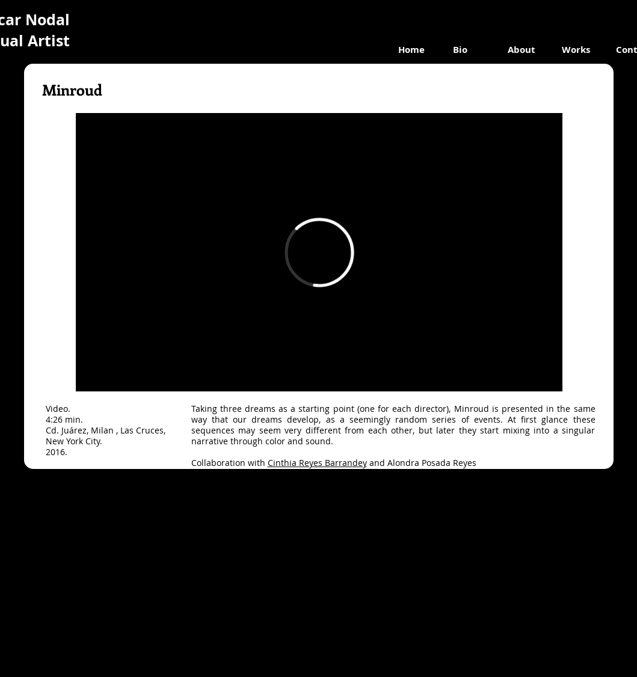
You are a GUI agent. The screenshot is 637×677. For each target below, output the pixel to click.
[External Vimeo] (319, 252)
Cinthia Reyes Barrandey (317, 462)
